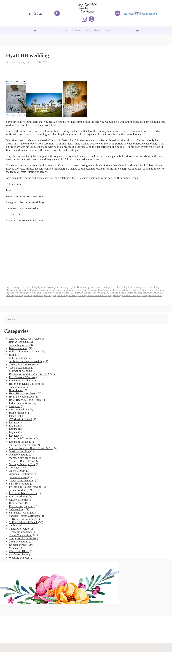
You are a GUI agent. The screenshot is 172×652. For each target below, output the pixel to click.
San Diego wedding (20, 512)
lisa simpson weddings (80, 292)
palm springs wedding (21, 480)
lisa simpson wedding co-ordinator (22, 292)
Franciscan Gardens (20, 380)
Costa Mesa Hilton (19, 367)
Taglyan (13, 525)
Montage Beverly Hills (22, 464)
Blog (107, 30)
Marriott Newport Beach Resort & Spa (31, 448)
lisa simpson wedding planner (54, 292)
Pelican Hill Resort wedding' (25, 486)
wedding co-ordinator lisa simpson (94, 295)
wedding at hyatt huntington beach (60, 295)
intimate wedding (19, 409)
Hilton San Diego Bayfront (24, 383)
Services (76, 30)
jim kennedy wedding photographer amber (96, 290)
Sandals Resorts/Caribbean (24, 515)
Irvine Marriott (17, 412)
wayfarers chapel (18, 554)
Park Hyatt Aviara (19, 483)
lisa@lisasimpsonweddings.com (141, 13)
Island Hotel (16, 415)
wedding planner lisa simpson (127, 295)
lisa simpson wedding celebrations (149, 290)
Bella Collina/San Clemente (25, 351)
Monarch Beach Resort (22, 461)
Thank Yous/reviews (20, 535)
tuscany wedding (18, 541)
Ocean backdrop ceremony (139, 292)
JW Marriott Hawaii (20, 419)
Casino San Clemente (21, 364)
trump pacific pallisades (22, 538)
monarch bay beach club (23, 457)
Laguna (13, 422)
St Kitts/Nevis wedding (22, 519)
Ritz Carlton (16, 502)
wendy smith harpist (152, 295)
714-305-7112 (34, 13)
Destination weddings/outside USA (29, 374)
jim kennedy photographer (26, 290)
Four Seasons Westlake (22, 377)
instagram (14, 406)
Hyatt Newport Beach (21, 396)
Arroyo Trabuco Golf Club (24, 338)
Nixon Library (17, 470)
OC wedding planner (116, 292)
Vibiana (13, 548)
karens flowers (124, 290)
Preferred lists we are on (23, 493)
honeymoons (16, 386)
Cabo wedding (17, 357)
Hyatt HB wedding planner (82, 287)
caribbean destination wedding (26, 361)
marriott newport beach (22, 444)
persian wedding (18, 490)
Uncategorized (17, 544)
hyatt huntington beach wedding (111, 287)
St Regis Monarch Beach (23, 522)
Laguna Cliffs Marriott (22, 438)
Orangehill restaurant (21, 473)
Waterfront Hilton (19, 551)
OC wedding (99, 292)
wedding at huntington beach (29, 295)
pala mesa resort (18, 477)
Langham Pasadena (20, 441)
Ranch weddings (18, 496)
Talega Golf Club (19, 528)
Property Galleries (92, 30)
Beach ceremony (18, 348)
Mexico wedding (18, 454)
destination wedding (20, 370)
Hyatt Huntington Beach (23, 393)
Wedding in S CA (19, 557)
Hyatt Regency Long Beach (25, 399)
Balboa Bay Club (19, 341)
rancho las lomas (18, 499)
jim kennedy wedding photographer (57, 290)
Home (65, 30)
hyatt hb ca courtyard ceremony (53, 287)
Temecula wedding (20, 531)
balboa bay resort (19, 345)
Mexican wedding (19, 451)
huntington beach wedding (24, 287)
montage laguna (18, 467)
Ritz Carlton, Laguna (21, 506)
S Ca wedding (17, 509)
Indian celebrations (20, 403)
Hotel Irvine (16, 390)
